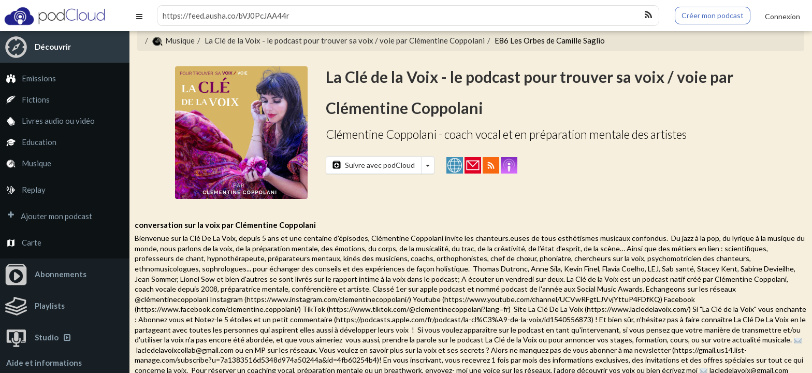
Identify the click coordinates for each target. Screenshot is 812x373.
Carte (20, 242)
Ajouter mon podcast (46, 216)
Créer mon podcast (713, 15)
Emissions (28, 78)
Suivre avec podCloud (373, 165)
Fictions (25, 99)
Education (28, 142)
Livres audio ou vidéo (47, 121)
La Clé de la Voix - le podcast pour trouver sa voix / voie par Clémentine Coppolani (345, 40)
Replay (23, 189)
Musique (25, 163)
